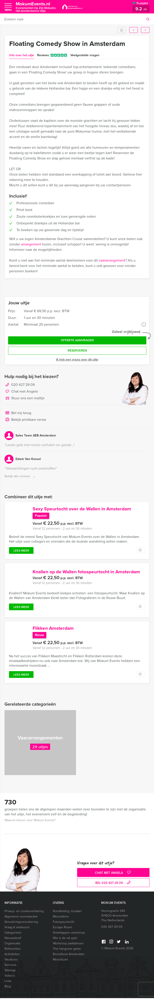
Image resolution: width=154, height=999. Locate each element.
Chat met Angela (21, 392)
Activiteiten (12, 955)
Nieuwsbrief (12, 939)
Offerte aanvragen (77, 340)
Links (8, 982)
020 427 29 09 (23, 384)
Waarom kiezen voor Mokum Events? (29, 821)
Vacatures (11, 960)
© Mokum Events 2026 (117, 949)
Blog (7, 987)
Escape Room (62, 928)
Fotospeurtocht (63, 922)
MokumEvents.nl (36, 6)
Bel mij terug (17, 413)
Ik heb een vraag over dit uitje (77, 359)
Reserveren (77, 350)
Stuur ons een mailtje (24, 398)
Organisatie (12, 944)
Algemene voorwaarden (21, 917)
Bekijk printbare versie (25, 420)
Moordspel (60, 960)
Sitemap (10, 971)
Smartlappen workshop (69, 933)
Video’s (9, 976)
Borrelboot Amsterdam (68, 955)
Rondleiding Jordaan (67, 912)
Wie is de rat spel (65, 939)
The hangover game (67, 949)
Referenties (12, 949)
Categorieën (13, 933)
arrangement (31, 244)
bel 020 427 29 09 (113, 884)
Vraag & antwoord (16, 928)
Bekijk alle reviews (20, 476)
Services (10, 965)
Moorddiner (61, 917)
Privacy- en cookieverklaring (24, 912)
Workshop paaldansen (68, 944)
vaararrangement (112, 260)
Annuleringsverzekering (21, 922)
